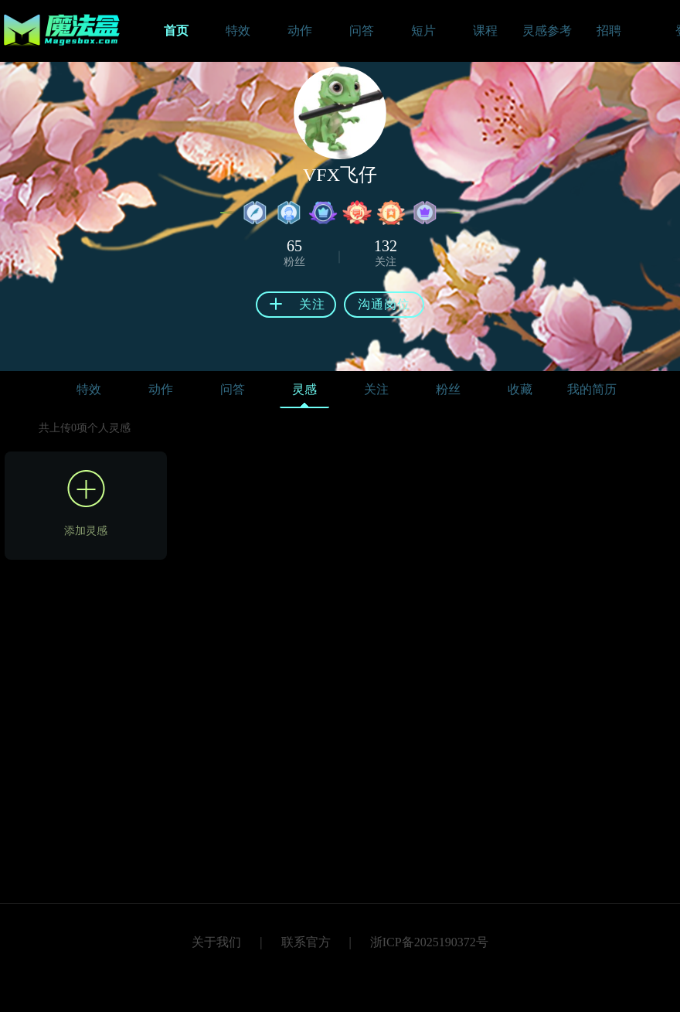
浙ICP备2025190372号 (429, 942)
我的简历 (592, 389)
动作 (160, 389)
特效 (88, 389)
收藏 (520, 389)
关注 (376, 389)
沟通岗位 (384, 304)
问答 (232, 389)
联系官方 (306, 942)
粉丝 (448, 389)
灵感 (304, 393)
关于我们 (216, 942)
